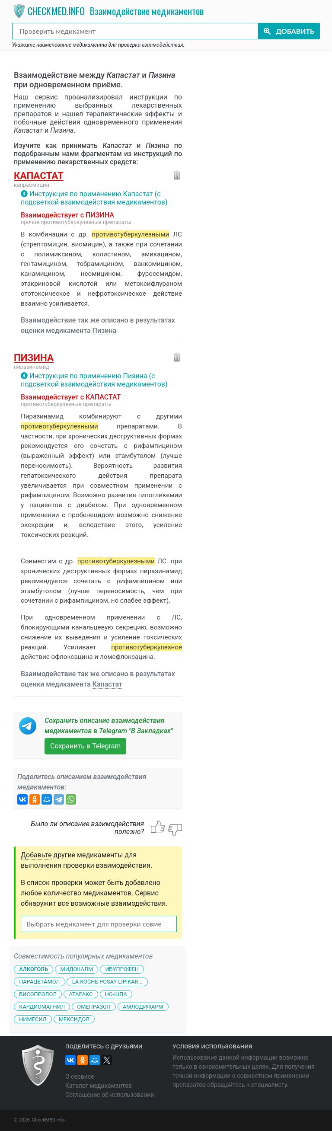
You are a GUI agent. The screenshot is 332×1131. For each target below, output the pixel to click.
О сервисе (79, 1076)
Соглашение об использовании (109, 1094)
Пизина (105, 330)
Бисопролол (38, 994)
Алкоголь (33, 969)
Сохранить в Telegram (85, 746)
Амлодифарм (143, 1006)
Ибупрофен (121, 969)
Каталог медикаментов (98, 1085)
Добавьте (36, 855)
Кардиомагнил (42, 1006)
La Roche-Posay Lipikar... (107, 981)
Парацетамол (39, 981)
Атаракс (81, 994)
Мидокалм (76, 969)
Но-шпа (116, 994)
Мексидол (74, 1019)
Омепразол (93, 1006)
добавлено (142, 883)
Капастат (39, 175)
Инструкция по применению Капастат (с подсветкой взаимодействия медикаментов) (94, 198)
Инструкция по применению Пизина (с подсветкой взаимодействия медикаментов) (94, 380)
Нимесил (32, 1019)
